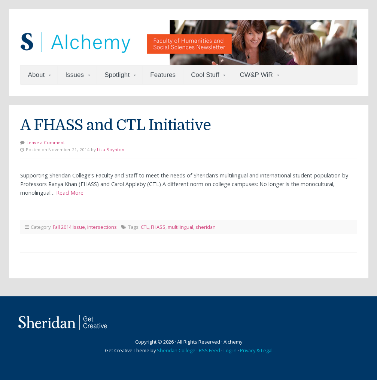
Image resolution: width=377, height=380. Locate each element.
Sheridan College (176, 350)
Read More (69, 192)
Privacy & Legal (256, 350)
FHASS (158, 227)
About (36, 74)
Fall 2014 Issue (69, 227)
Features (163, 74)
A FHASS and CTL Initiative (115, 125)
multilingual (180, 227)
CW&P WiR (256, 74)
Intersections (102, 227)
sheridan (205, 227)
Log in (230, 350)
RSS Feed (209, 350)
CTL (145, 227)
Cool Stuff (205, 74)
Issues (74, 74)
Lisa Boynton (110, 149)
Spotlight (117, 74)
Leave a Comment (46, 142)
